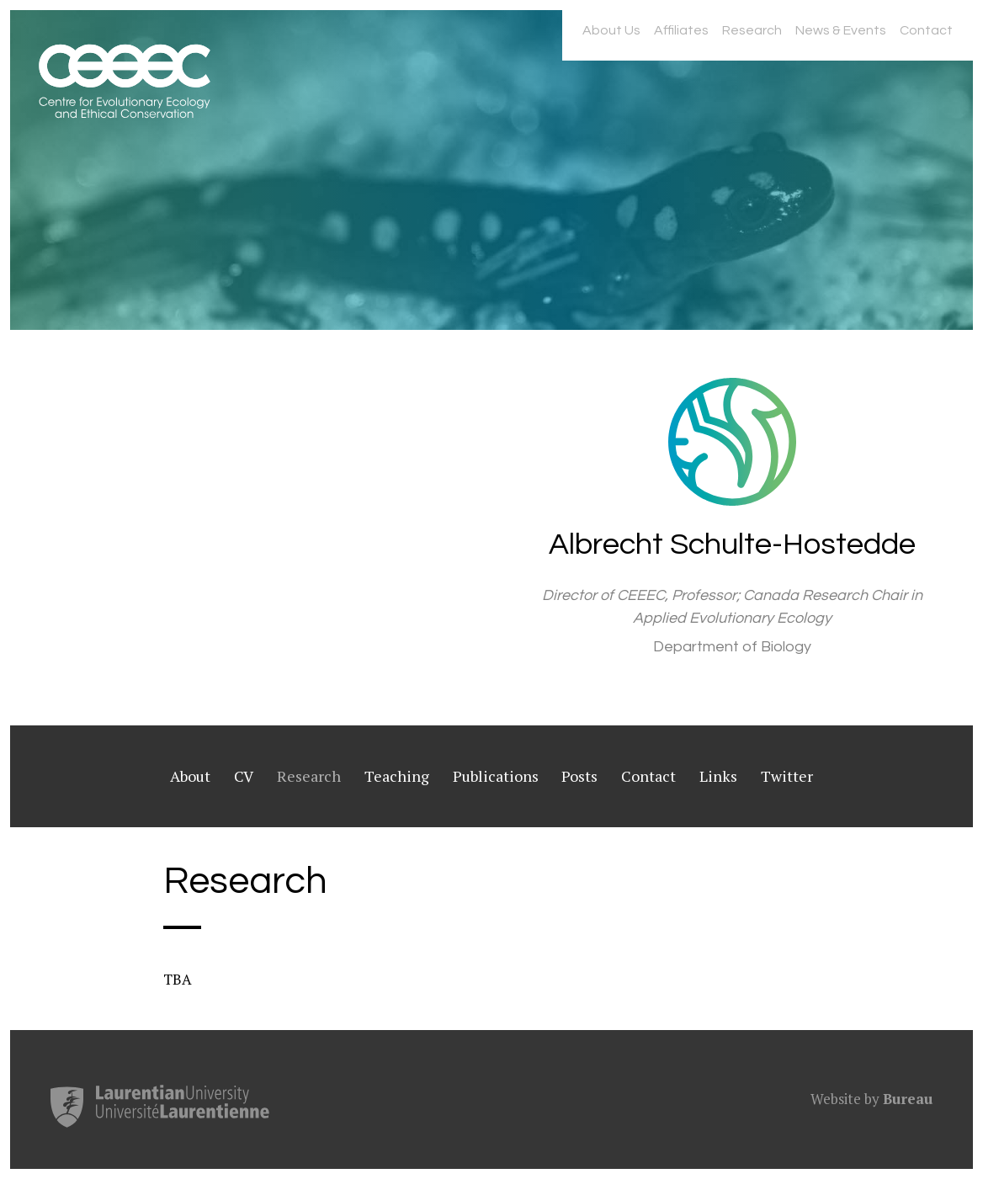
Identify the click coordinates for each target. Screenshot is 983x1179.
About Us (611, 30)
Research (752, 30)
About (190, 776)
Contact (926, 30)
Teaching (396, 776)
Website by (871, 1098)
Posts (579, 776)
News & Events (840, 30)
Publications (496, 776)
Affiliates (681, 30)
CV (243, 776)
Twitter (787, 776)
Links (718, 776)
